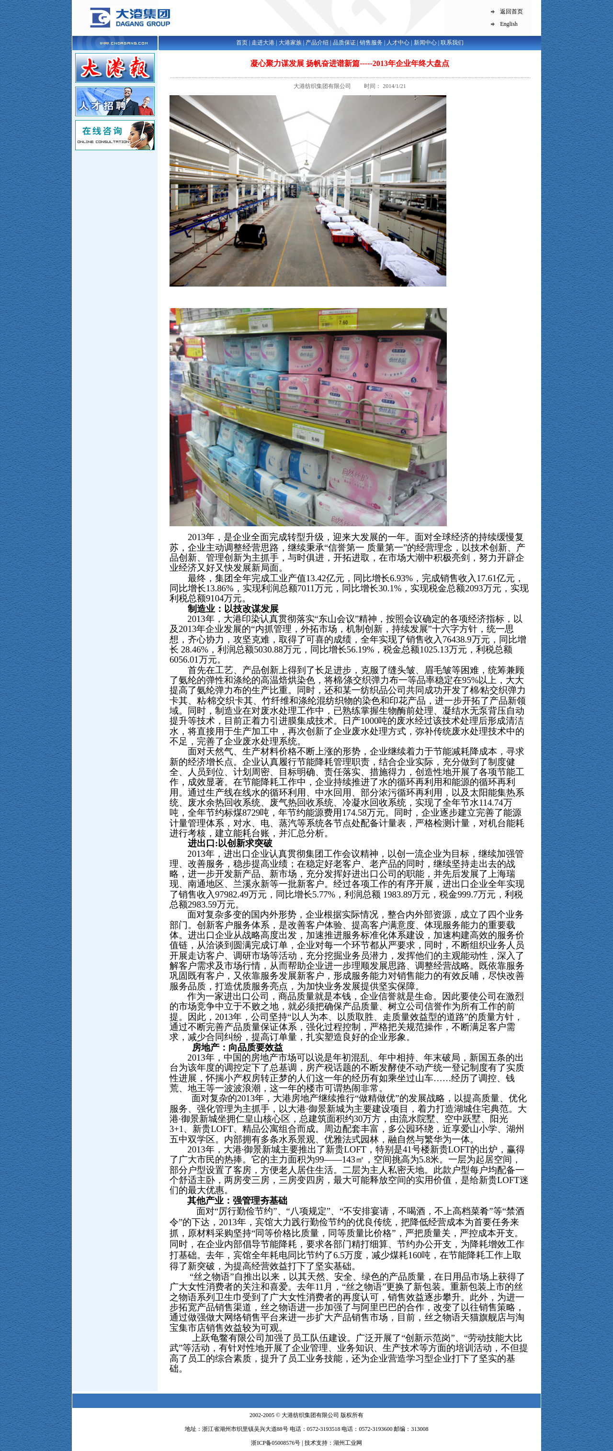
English (509, 24)
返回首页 (511, 11)
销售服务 (371, 42)
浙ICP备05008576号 (276, 1443)
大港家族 (290, 42)
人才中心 (397, 42)
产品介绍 (317, 42)
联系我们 (452, 42)
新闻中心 (425, 42)
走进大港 (262, 42)
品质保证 (344, 42)
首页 (242, 42)
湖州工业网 (347, 1443)
